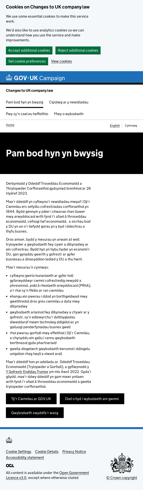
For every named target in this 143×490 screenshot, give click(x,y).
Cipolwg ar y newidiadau (68, 102)
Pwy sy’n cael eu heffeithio (27, 114)
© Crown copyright (121, 477)
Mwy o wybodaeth (68, 114)
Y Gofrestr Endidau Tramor (27, 371)
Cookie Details (47, 451)
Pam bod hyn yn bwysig (24, 102)
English (115, 125)
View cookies (61, 61)
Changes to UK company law (29, 90)
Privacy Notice (74, 451)
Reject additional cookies (78, 50)
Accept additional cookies (29, 50)
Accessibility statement (25, 457)
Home (10, 125)
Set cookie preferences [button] (27, 61)
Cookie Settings (18, 451)
